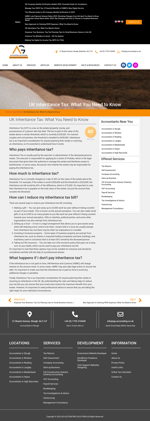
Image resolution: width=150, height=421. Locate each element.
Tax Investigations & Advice (113, 200)
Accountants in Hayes (111, 149)
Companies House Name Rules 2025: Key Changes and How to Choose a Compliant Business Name (61, 19)
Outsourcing (107, 204)
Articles (44, 65)
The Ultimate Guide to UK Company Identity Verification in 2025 (50, 12)
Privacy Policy (117, 362)
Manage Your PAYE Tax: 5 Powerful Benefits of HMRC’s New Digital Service (54, 8)
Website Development (65, 65)
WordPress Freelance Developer (87, 359)
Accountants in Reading (111, 137)
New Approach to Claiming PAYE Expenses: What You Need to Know (51, 24)
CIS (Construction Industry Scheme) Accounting (116, 183)
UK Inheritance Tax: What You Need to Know (42, 28)
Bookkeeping (107, 196)
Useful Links (117, 367)
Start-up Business (109, 178)
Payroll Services (108, 192)
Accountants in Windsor (111, 133)
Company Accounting (110, 174)
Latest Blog (17, 112)
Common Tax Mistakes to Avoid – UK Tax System (44, 36)
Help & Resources (90, 65)
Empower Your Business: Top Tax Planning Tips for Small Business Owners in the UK (58, 32)
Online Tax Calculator (121, 372)
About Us (17, 65)
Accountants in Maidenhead (113, 145)
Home (5, 65)
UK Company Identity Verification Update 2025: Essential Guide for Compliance (56, 4)
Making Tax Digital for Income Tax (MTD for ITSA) (44, 40)
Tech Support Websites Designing (88, 366)
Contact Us (110, 65)
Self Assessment (109, 170)
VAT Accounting (108, 188)
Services (31, 65)
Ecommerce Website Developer (92, 353)
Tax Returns (106, 166)
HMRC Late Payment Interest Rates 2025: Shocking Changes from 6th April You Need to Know (62, 16)
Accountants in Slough (111, 129)
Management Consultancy (112, 208)
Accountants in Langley (111, 141)
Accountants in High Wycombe (114, 153)
